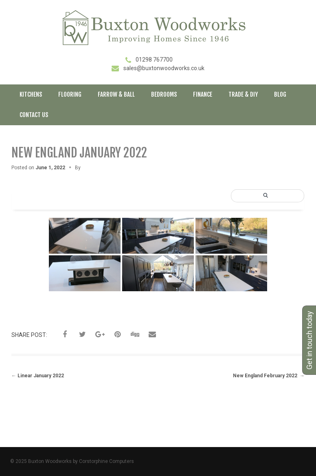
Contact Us (34, 115)
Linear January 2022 (37, 376)
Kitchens (31, 94)
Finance (202, 94)
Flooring (69, 94)
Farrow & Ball (116, 94)
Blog (280, 94)
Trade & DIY (243, 94)
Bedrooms (164, 94)
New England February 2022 (269, 376)
